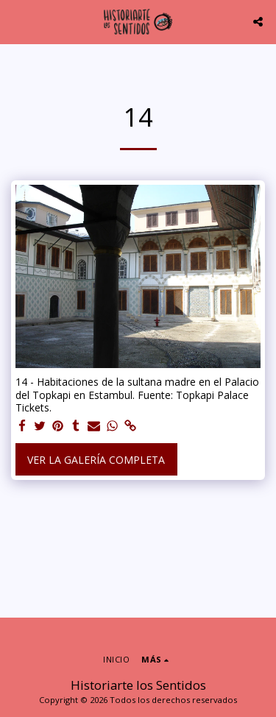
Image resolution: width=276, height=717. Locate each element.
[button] (16, 21)
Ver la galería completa (96, 460)
